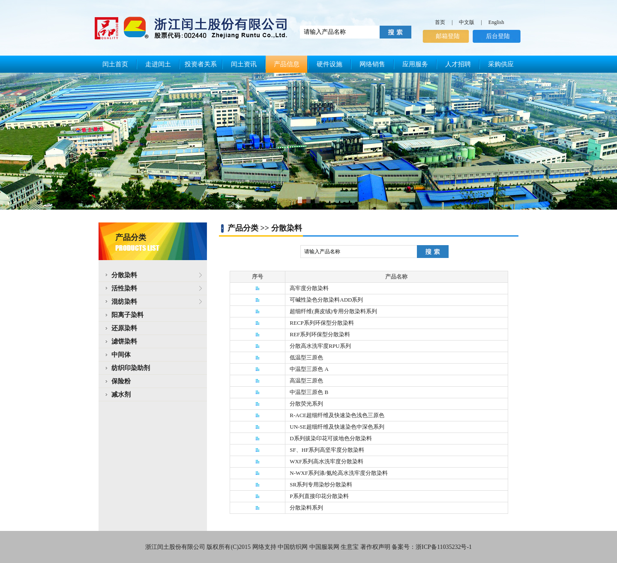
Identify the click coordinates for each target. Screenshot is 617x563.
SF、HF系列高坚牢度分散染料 (327, 450)
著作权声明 (375, 547)
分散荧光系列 (306, 403)
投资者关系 (201, 64)
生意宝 (350, 547)
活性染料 (121, 288)
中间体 (121, 354)
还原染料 (124, 328)
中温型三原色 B (309, 392)
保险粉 (121, 381)
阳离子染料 (127, 314)
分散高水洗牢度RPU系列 (320, 346)
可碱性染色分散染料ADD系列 (326, 299)
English (496, 22)
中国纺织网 (293, 547)
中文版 (466, 22)
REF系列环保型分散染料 (320, 334)
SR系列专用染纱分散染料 (321, 484)
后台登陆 (498, 36)
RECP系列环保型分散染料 (322, 323)
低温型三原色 (306, 357)
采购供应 (501, 64)
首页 (440, 22)
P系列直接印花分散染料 (319, 496)
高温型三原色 (306, 380)
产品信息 (287, 64)
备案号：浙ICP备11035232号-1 (432, 547)
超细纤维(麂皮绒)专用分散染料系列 (333, 311)
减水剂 (121, 394)
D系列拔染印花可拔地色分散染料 (330, 438)
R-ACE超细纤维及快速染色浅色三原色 (337, 415)
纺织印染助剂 (130, 367)
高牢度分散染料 (309, 288)
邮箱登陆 (448, 36)
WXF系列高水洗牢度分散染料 (326, 461)
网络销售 (372, 64)
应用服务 (415, 64)
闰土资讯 (244, 64)
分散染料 (121, 275)
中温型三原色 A (309, 369)
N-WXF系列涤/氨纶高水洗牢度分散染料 (338, 473)
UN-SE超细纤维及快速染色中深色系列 (337, 427)
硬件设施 (329, 64)
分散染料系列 (306, 507)
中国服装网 (324, 547)
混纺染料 (121, 301)
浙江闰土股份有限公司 (175, 547)
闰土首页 (115, 64)
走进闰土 (158, 64)
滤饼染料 (124, 341)
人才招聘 (458, 64)
